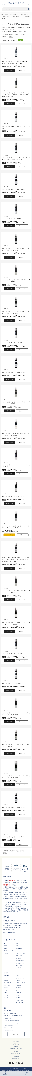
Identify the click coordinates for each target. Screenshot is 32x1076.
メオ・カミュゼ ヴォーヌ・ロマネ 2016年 (13, 372)
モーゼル (6, 997)
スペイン (18, 973)
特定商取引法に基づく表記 (16, 1049)
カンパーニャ (7, 985)
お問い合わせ (16, 1041)
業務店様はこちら (16, 1058)
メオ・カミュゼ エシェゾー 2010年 (11, 219)
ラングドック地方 (20, 960)
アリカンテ (18, 987)
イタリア (6, 973)
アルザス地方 (19, 965)
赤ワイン (6, 945)
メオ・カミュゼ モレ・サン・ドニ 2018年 (13, 496)
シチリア (6, 990)
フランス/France (15, 16)
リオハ (17, 975)
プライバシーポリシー (16, 1053)
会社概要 (16, 1051)
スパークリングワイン (9, 950)
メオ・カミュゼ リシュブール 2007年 (12, 653)
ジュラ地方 (18, 968)
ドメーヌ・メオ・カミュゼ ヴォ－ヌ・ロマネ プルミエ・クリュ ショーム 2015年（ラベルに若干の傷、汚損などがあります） (15, 559)
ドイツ (5, 992)
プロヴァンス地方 (20, 963)
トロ (17, 990)
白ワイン (6, 948)
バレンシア (18, 985)
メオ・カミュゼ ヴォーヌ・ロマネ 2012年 (13, 807)
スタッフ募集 (16, 1056)
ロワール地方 (19, 955)
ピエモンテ (6, 978)
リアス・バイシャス (20, 982)
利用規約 (16, 1046)
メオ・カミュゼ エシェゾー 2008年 (11, 683)
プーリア (6, 987)
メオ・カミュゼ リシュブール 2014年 (12, 343)
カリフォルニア (19, 1000)
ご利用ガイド (16, 1044)
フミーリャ (18, 992)
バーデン (6, 995)
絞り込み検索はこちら (15, 31)
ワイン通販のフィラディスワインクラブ (10, 14)
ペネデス (18, 980)
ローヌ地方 (18, 958)
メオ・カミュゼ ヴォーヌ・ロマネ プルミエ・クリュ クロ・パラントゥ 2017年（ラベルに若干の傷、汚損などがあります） (15, 94)
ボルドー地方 (19, 948)
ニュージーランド (20, 1002)
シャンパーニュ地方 (20, 953)
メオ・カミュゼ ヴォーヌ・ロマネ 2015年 (13, 837)
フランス (18, 946)
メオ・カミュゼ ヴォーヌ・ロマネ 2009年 (13, 189)
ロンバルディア (7, 982)
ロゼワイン (6, 953)
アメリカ (18, 995)
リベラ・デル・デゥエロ (21, 978)
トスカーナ (6, 975)
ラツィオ (6, 980)
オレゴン (18, 997)
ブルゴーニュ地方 (20, 951)
